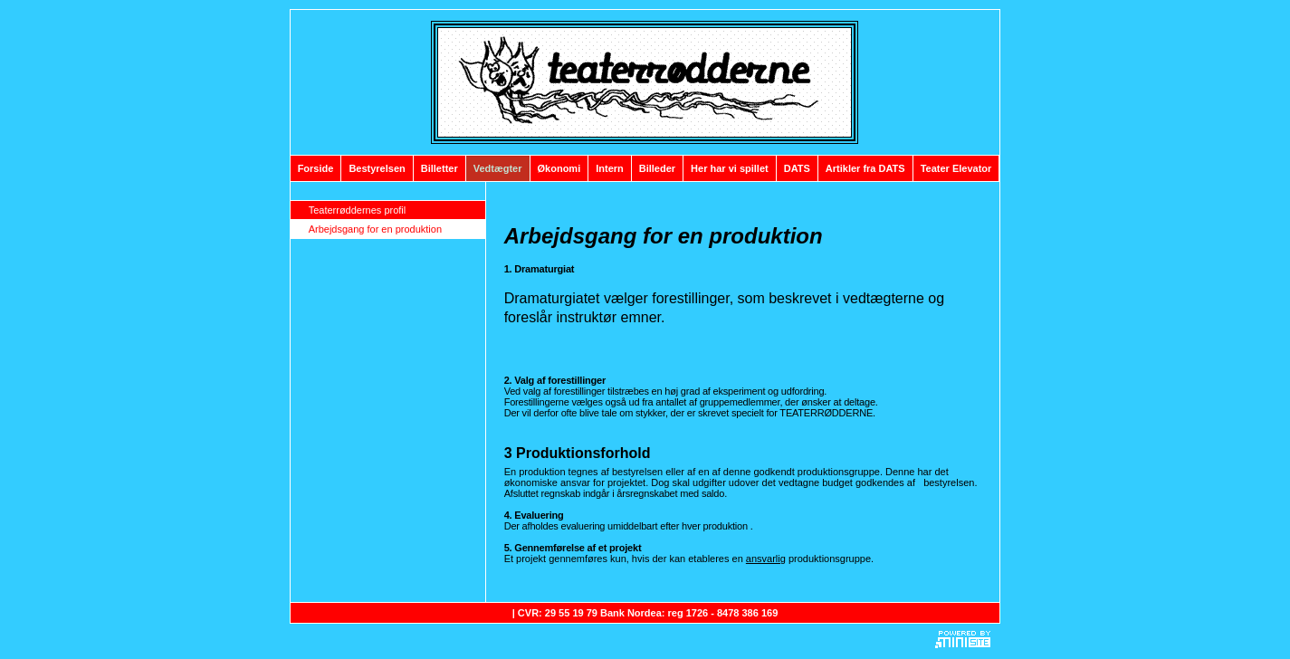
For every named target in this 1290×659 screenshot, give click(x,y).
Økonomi (559, 168)
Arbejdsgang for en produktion (375, 229)
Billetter (439, 168)
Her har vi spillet (729, 168)
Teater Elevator (956, 168)
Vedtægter (498, 168)
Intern (609, 168)
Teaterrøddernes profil (357, 210)
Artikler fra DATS (865, 168)
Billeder (657, 168)
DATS (797, 168)
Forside (316, 168)
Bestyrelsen (376, 168)
